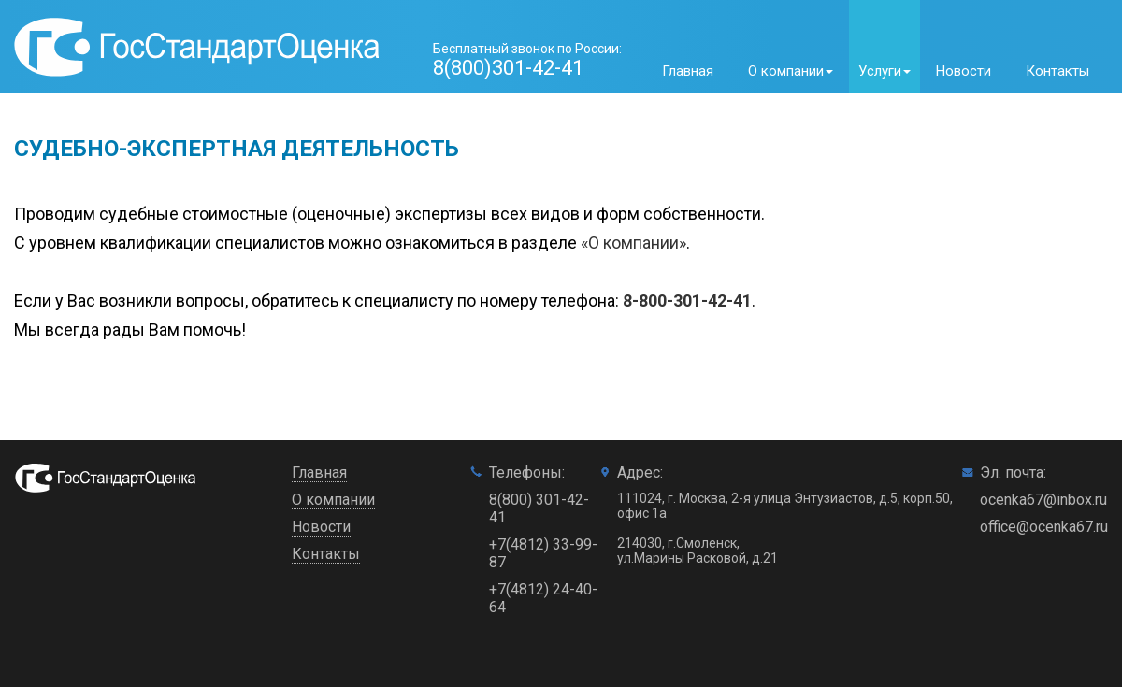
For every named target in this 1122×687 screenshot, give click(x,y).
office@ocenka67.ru (1044, 527)
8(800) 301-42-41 (539, 508)
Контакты (1057, 71)
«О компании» (633, 242)
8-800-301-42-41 (687, 300)
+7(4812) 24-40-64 (543, 598)
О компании (333, 499)
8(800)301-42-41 (508, 67)
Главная (687, 71)
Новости (963, 71)
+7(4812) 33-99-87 (543, 553)
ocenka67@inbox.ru (1043, 499)
